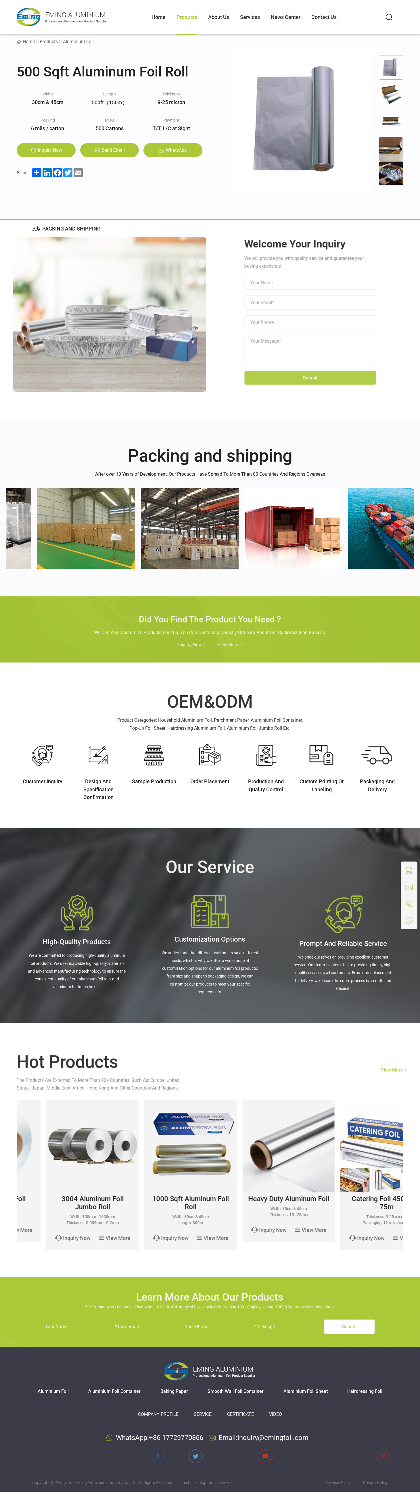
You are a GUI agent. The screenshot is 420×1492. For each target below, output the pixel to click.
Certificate (240, 1414)
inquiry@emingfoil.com (272, 1438)
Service (203, 1414)
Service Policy (338, 1482)
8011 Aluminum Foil (63, 1199)
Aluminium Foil (78, 41)
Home (29, 41)
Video (275, 1414)
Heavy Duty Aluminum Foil (357, 1199)
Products (49, 41)
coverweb (225, 1482)
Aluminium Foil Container (114, 1391)
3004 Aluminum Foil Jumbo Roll (161, 1203)
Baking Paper (174, 1391)
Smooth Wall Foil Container (236, 1391)
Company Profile (158, 1414)
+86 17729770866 (176, 1438)
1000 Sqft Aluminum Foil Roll (258, 1203)
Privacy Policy (375, 1482)
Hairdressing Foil (364, 1391)
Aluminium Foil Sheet (305, 1391)
